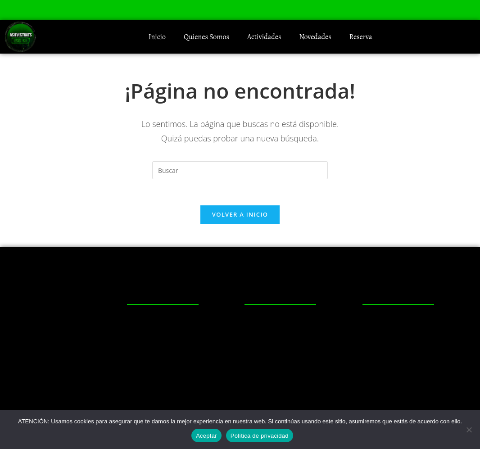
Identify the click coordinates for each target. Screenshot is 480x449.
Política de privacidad (260, 435)
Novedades (315, 37)
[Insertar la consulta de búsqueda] (240, 170)
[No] (468, 429)
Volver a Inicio (240, 216)
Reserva (360, 37)
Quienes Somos (206, 37)
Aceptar (206, 435)
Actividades (264, 37)
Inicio (157, 37)
